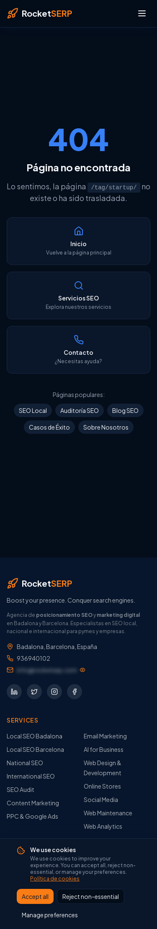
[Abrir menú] (142, 13)
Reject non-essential (90, 897)
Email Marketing (105, 735)
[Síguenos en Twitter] (34, 691)
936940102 (33, 658)
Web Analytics (103, 826)
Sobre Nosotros (106, 427)
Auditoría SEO (79, 410)
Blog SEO (125, 410)
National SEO (25, 762)
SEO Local (33, 410)
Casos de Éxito (49, 427)
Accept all (35, 897)
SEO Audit (20, 789)
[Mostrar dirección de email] (51, 669)
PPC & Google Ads (32, 816)
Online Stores (102, 785)
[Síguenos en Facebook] (74, 691)
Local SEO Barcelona (35, 749)
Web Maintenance (108, 812)
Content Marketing (33, 802)
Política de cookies (55, 879)
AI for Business (104, 749)
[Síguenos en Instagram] (54, 691)
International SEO (31, 775)
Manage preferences (50, 915)
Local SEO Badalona (34, 735)
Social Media (101, 799)
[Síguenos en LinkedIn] (14, 691)
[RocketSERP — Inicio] (39, 13)
